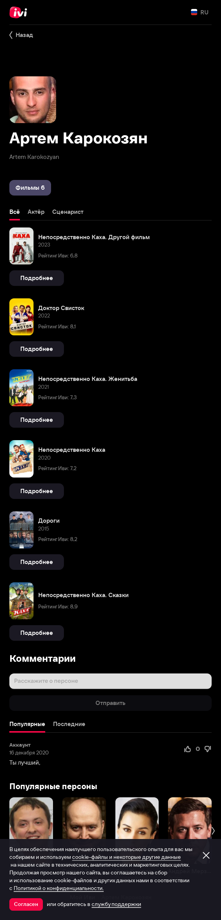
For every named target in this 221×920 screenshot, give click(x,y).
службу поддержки (116, 904)
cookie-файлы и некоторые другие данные (126, 857)
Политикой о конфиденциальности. (59, 888)
